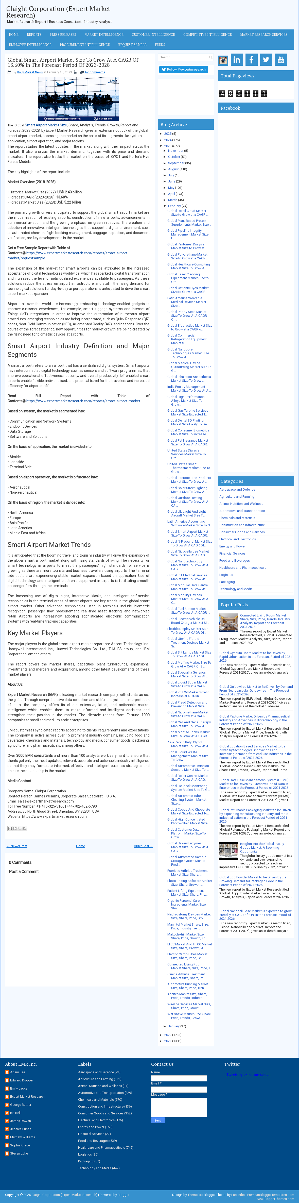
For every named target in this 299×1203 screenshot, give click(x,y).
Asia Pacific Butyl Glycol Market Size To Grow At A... (189, 744)
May (171, 188)
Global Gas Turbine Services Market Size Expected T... (187, 412)
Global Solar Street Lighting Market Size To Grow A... (187, 490)
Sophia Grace (20, 1145)
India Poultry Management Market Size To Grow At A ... (189, 388)
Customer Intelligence (153, 34)
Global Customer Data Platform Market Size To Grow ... (186, 833)
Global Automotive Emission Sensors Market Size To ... (188, 768)
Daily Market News (30, 72)
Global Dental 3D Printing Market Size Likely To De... (188, 422)
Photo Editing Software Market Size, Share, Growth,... (189, 883)
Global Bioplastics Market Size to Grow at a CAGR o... (189, 327)
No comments (95, 72)
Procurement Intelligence (85, 44)
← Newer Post (17, 846)
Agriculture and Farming (236, 496)
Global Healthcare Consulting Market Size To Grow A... (188, 266)
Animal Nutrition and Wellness (241, 504)
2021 (167, 1041)
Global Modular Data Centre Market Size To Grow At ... (187, 587)
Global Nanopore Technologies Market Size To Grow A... (188, 353)
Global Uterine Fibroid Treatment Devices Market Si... (188, 642)
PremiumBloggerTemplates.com (270, 1195)
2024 (167, 140)
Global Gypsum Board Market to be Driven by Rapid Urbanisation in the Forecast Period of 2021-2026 (256, 656)
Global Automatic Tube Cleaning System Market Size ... (186, 799)
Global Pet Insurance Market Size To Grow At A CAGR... (188, 442)
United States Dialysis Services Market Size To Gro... (186, 454)
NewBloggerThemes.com (275, 1199)
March (172, 200)
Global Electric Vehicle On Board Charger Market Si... (188, 621)
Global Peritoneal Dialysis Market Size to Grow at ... (187, 246)
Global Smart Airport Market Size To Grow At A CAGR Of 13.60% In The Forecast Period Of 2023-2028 (73, 62)
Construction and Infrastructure (242, 525)
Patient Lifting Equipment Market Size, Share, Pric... (187, 892)
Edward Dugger (21, 1080)
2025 (167, 134)
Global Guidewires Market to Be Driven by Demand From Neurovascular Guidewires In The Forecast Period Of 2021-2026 (256, 690)
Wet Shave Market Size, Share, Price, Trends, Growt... (189, 1016)
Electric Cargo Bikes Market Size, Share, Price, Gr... (187, 956)
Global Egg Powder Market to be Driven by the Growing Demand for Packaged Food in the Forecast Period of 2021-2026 (252, 881)
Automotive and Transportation (242, 511)
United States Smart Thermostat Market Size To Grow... (188, 468)
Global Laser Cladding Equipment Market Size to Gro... (188, 278)
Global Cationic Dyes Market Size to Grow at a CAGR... (188, 290)
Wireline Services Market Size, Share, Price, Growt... (189, 1006)
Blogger (123, 1195)
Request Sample (132, 44)
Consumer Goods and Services (242, 532)
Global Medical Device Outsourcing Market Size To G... (189, 367)
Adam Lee (17, 1072)
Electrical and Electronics (237, 539)
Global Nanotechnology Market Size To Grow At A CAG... (187, 565)
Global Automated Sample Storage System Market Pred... (186, 860)
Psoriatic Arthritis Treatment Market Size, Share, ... (187, 872)
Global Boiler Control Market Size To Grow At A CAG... (187, 777)
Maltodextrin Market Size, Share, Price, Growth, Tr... (187, 936)
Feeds (160, 44)
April (171, 194)
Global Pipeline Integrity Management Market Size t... (187, 234)
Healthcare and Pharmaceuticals (242, 568)
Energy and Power (232, 546)
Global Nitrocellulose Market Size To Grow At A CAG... (188, 553)
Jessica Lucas (20, 1129)
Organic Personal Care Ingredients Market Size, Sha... (186, 904)
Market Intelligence (104, 34)
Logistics (226, 575)
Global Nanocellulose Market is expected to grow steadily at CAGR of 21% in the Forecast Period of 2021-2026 (255, 915)
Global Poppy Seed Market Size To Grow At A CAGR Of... (187, 315)
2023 (167, 146)
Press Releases (63, 34)
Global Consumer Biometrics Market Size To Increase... (188, 432)
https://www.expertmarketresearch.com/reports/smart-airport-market (83, 401)
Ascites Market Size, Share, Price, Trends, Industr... (187, 996)
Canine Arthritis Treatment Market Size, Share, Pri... (186, 976)
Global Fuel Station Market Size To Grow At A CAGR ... (188, 610)
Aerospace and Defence (237, 489)
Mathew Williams (22, 1137)
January (174, 1026)
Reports (34, 34)
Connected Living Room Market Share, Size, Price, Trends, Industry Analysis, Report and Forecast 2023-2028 (265, 621)
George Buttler (20, 1105)
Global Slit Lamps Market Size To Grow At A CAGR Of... (189, 654)
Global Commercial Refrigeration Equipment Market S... (187, 339)
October (174, 157)
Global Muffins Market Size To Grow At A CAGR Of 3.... (189, 664)
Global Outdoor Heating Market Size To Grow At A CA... (187, 501)
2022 (167, 1035)
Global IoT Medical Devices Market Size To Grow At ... (187, 577)
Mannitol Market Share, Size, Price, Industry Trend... (188, 926)
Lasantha (238, 1195)
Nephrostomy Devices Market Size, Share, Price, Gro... (189, 916)
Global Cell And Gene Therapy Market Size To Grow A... (189, 724)
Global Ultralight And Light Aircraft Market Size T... (186, 513)
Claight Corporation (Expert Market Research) (58, 11)
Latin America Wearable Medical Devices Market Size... (186, 302)
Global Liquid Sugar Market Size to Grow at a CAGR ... (187, 684)
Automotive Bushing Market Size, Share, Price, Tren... (187, 986)
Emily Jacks (18, 1088)
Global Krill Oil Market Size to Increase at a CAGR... (188, 694)
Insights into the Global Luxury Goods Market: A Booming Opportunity (262, 847)
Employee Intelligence (30, 44)
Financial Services (232, 553)
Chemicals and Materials (237, 518)
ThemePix (195, 1195)
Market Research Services (263, 34)
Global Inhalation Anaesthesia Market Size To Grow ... (189, 378)
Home (14, 34)
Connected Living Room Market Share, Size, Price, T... (189, 966)
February (174, 206)
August (173, 169)
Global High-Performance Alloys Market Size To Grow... (185, 400)
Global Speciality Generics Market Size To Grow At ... (187, 674)
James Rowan (20, 1121)
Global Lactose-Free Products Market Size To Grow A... (189, 479)
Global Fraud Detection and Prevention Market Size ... (187, 704)
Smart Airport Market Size (46, 125)
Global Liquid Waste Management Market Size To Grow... (187, 756)
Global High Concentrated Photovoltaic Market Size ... (188, 821)
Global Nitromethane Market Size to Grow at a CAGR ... (187, 714)
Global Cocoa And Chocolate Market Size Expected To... (188, 811)
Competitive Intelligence (207, 34)
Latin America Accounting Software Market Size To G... (189, 523)
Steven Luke (19, 1153)
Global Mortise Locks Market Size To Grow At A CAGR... (188, 734)
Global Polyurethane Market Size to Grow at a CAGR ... (187, 256)
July (171, 175)
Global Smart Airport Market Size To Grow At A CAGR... (188, 533)
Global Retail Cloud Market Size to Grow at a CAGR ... (187, 212)
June (171, 181)
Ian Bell (15, 1113)
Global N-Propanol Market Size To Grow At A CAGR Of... (189, 543)
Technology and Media (236, 589)
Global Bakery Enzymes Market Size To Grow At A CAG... (187, 847)
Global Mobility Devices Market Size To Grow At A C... (187, 599)
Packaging (227, 582)
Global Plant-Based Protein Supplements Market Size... (189, 222)
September (176, 163)
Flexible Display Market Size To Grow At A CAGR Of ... (187, 630)
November (175, 151)
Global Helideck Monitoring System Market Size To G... (188, 788)
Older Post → (143, 846)
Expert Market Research (27, 1096)
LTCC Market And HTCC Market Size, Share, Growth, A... (189, 946)
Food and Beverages (234, 560)
